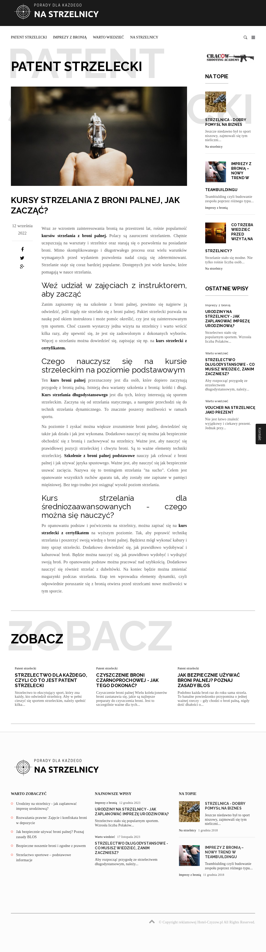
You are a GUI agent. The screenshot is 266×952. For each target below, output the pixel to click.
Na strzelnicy (144, 37)
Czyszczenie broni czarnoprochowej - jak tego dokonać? (127, 680)
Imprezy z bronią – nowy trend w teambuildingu (224, 852)
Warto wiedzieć (108, 37)
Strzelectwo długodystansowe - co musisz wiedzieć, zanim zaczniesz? (131, 848)
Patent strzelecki (29, 37)
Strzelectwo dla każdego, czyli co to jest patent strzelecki (51, 680)
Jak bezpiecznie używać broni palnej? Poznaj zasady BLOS (209, 680)
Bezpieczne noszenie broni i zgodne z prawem (51, 846)
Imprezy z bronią (70, 37)
